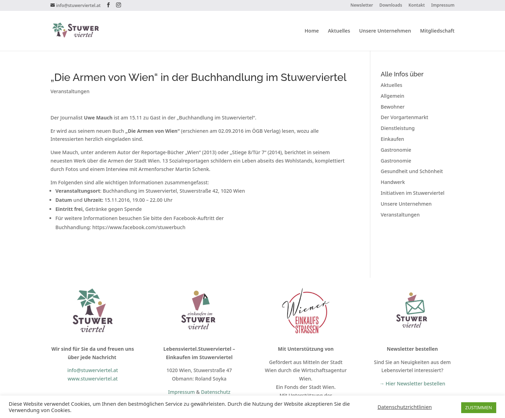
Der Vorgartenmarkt (405, 117)
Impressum (442, 5)
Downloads (390, 5)
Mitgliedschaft (437, 31)
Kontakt (417, 5)
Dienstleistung (398, 128)
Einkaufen (392, 139)
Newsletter (361, 5)
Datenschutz (215, 392)
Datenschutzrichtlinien (404, 407)
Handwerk (393, 182)
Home (311, 31)
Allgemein (392, 95)
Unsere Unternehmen (385, 31)
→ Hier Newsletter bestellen (412, 383)
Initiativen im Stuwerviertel (413, 193)
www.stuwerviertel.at (93, 378)
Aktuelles (339, 31)
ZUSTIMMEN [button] (478, 407)
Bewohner (393, 106)
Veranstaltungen (69, 91)
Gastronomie (396, 149)
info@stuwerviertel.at (92, 370)
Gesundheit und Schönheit (412, 171)
